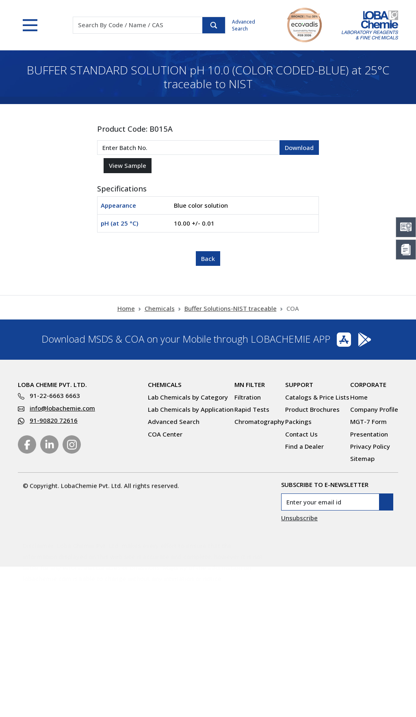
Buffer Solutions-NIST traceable (230, 313)
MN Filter (249, 384)
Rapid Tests (251, 409)
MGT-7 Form (368, 421)
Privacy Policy (370, 446)
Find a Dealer (304, 446)
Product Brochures (312, 409)
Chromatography (259, 421)
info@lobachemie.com (62, 408)
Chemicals (160, 313)
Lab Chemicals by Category (188, 397)
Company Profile (374, 409)
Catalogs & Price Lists (317, 397)
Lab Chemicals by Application (191, 409)
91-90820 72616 (54, 420)
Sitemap (362, 458)
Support (299, 384)
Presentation (369, 434)
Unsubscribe (299, 518)
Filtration (247, 397)
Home (126, 313)
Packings (298, 421)
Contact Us (301, 434)
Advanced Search (243, 25)
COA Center (165, 434)
